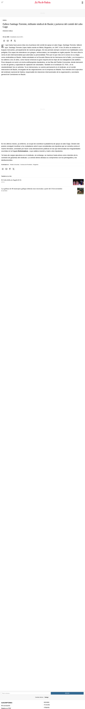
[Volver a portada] (42, 2)
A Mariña (46, 707)
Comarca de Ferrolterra (26, 164)
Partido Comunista (14, 164)
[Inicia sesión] (82, 2)
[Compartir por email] (7, 40)
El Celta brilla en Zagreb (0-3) (11, 180)
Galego (46, 697)
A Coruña (47, 704)
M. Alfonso (4, 190)
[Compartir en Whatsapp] (4, 40)
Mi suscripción (5, 705)
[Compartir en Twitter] (14, 40)
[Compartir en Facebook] (11, 40)
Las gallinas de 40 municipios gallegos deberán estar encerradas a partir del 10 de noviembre (31, 189)
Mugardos (35, 164)
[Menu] (2, 2)
